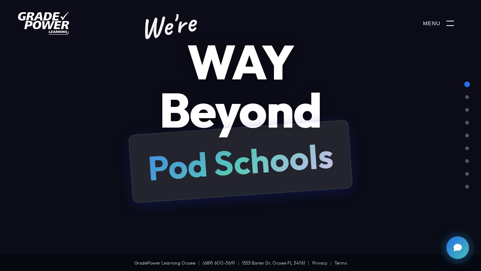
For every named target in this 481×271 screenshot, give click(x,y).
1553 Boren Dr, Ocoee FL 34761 (273, 263)
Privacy (319, 263)
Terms (340, 263)
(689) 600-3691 (219, 263)
